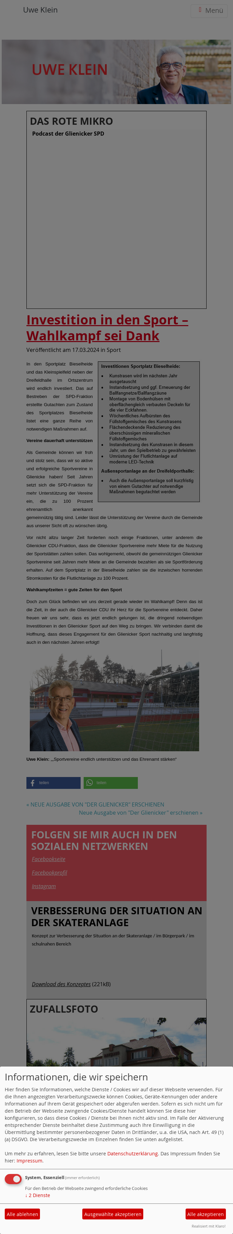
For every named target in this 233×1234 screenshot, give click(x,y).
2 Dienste (37, 1195)
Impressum (29, 1160)
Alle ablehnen (22, 1214)
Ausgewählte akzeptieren (113, 1214)
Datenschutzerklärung (132, 1153)
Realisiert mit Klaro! (209, 1226)
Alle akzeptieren (205, 1214)
